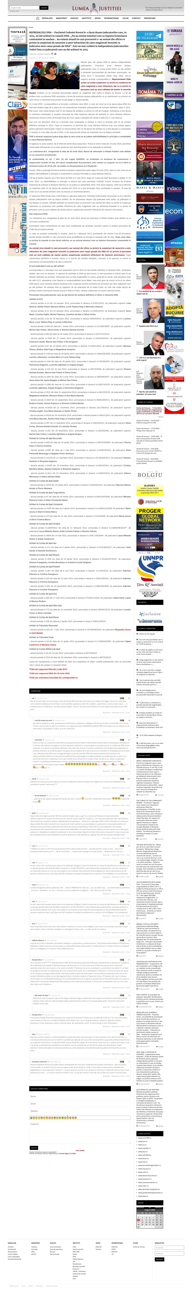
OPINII (98, 1243)
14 (153, 1220)
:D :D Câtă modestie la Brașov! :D (149, 736)
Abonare (159, 1259)
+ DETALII (160, 417)
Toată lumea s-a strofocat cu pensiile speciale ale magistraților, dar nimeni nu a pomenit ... (149, 705)
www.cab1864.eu (144, 1155)
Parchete (34, 1249)
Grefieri (75, 1276)
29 (157, 1225)
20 (150, 1222)
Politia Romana (78, 1259)
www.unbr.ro (143, 1172)
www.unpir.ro (143, 1186)
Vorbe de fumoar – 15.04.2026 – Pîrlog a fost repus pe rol (148, 429)
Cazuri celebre (13, 1254)
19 (146, 1222)
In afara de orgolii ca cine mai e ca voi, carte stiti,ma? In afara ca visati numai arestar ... (149, 652)
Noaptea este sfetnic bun (147, 326)
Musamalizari (12, 1252)
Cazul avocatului (55, 1247)
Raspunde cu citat (118, 712)
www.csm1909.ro (144, 1138)
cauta (44, 8)
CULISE (135, 1243)
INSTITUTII (76, 1243)
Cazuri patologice (14, 1256)
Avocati (74, 18)
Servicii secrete (78, 1249)
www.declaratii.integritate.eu (149, 1189)
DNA (33, 1252)
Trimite (34, 1148)
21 (153, 1222)
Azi (150, 1207)
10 (138, 1220)
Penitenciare (77, 1264)
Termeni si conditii (52, 1286)
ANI (74, 1261)
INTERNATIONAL (117, 1243)
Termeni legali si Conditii (67, 1153)
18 (142, 1222)
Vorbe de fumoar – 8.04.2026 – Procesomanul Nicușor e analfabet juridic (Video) (149, 461)
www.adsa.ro (143, 1196)
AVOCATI (53, 1243)
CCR (74, 1278)
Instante (34, 1247)
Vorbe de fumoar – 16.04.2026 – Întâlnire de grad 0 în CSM (148, 421)
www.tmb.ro (143, 1162)
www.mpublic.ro (144, 1148)
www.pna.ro (142, 1151)
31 (138, 1227)
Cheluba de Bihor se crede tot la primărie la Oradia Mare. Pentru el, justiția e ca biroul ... (149, 715)
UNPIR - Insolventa (79, 1271)
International (111, 18)
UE (113, 1254)
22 (157, 1222)
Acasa (23, 1286)
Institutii (86, 18)
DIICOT (33, 1254)
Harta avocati (54, 1254)
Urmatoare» (158, 1207)
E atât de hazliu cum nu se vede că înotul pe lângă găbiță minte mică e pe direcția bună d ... (149, 745)
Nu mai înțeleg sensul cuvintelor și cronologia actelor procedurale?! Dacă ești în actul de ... (149, 693)
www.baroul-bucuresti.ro (147, 1175)
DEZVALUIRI (12, 1243)
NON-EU (114, 1252)
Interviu (98, 1249)
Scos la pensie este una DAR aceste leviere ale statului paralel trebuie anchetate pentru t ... (148, 682)
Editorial (99, 1247)
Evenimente (12, 1249)
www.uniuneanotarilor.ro (147, 1182)
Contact (136, 18)
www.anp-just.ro (144, 1169)
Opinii (98, 18)
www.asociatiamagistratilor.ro (149, 1165)
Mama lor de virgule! (145, 634)
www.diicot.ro (143, 1158)
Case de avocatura (56, 1249)
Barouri (52, 1252)
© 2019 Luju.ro (13, 1286)
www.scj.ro (142, 1145)
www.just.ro (142, 1141)
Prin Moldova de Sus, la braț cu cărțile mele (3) (149, 292)
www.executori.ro (145, 1179)
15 (157, 1220)
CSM (74, 1247)
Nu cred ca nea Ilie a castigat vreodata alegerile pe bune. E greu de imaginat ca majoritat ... (149, 672)
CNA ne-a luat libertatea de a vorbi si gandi (148, 359)
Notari (75, 1254)
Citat (128, 712)
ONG (74, 1256)
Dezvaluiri (47, 18)
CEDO (114, 1249)
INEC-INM (76, 1252)
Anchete (10, 1247)
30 (161, 1225)
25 (142, 1225)
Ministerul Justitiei (79, 1266)
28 (153, 1225)
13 (150, 1220)
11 (142, 1220)
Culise (125, 18)
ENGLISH (115, 1247)
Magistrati (61, 18)
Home (31, 27)
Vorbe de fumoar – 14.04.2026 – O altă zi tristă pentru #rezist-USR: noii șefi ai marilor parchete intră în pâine (149, 439)
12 (146, 1220)
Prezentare (149, 18)
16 (161, 1220)
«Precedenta (140, 1207)
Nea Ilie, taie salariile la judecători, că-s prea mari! (146, 393)
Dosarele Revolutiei (14, 1259)
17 (138, 1222)
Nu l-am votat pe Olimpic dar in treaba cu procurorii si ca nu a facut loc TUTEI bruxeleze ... (149, 641)
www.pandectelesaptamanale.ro (150, 1193)
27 (150, 1225)
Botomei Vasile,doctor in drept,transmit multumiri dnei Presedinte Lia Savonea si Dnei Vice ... (149, 726)
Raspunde (106, 712)
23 (161, 1222)
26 (146, 1225)
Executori (76, 1269)
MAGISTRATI (35, 1243)
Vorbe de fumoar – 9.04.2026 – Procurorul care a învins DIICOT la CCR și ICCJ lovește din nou (149, 451)
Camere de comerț (79, 1274)
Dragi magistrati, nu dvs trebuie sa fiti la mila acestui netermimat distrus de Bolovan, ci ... (149, 662)
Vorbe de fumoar (139, 1247)
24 (138, 1225)
